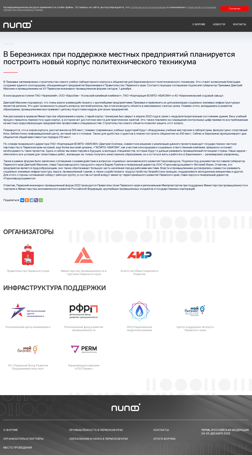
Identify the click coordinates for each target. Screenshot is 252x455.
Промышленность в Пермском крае (96, 429)
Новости (219, 24)
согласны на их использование (148, 7)
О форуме (198, 24)
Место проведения (17, 447)
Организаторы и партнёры (23, 438)
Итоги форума (165, 438)
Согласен (234, 8)
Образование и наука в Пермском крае (98, 438)
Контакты (239, 24)
